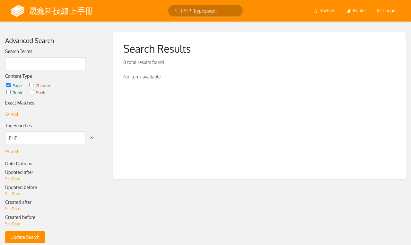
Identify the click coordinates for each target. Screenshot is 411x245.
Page (14, 85)
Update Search (25, 237)
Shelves (324, 10)
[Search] (175, 11)
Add (11, 114)
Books (355, 10)
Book (14, 92)
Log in (386, 10)
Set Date (12, 179)
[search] (205, 11)
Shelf (38, 92)
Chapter (39, 85)
